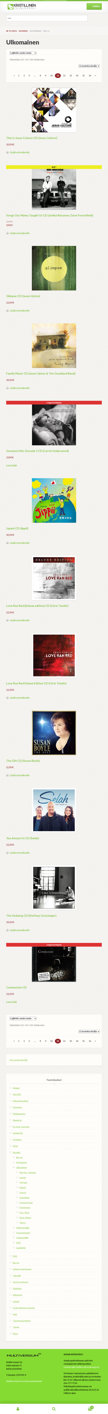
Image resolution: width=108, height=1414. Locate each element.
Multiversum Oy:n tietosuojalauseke (24, 1381)
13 (70, 75)
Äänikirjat (17, 1288)
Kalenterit (17, 1295)
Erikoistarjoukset (20, 1101)
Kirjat (15, 1146)
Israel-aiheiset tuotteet (24, 1307)
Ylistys (22, 1222)
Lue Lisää (11, 465)
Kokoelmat (24, 1197)
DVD (18, 1242)
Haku (54, 1409)
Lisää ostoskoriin (20, 152)
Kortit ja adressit (20, 1282)
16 (90, 75)
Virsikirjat (17, 1139)
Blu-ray (19, 1157)
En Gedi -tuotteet (21, 1126)
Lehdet (16, 1301)
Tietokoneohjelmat (22, 1320)
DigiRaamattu (19, 1113)
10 (51, 75)
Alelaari (16, 1088)
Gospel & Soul (25, 1202)
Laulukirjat (21, 1247)
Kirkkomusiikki (22, 1227)
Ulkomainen (21, 1167)
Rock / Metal (25, 1217)
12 (64, 75)
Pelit (15, 1314)
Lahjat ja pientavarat (22, 1269)
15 (83, 75)
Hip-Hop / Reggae (27, 1172)
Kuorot (22, 1192)
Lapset (22, 1177)
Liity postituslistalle (19, 1060)
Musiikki (23, 31)
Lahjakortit (18, 1133)
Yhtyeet (23, 1182)
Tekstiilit (17, 1275)
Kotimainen (21, 1162)
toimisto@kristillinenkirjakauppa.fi (81, 1367)
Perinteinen (24, 1207)
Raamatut (17, 1120)
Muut (15, 1333)
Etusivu (13, 31)
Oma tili (18, 1409)
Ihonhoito (17, 1107)
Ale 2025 (17, 1094)
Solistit (22, 1187)
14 (77, 75)
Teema (16, 1327)
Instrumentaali (23, 1232)
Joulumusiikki (22, 1237)
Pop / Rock (24, 1212)
